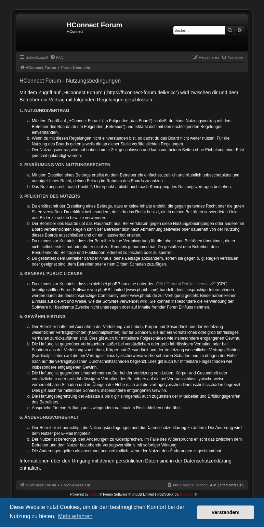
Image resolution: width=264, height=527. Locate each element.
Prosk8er (187, 494)
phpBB (94, 494)
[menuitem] (57, 57)
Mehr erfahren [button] (75, 516)
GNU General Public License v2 (185, 284)
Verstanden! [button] (226, 512)
